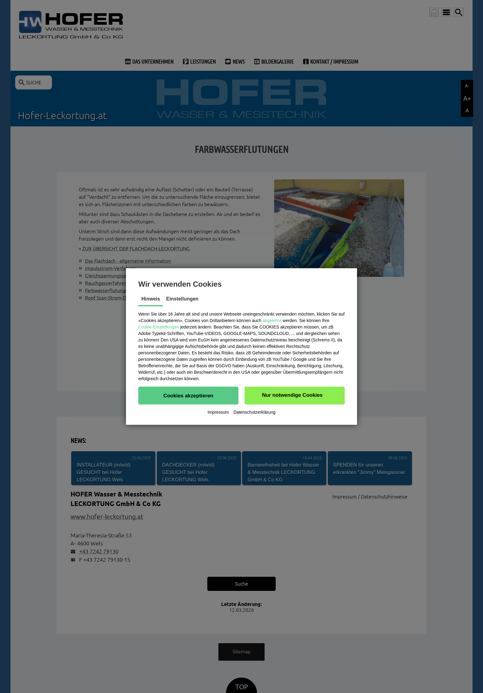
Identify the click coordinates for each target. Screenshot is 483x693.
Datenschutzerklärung (254, 412)
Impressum (218, 412)
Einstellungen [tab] (182, 298)
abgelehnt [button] (272, 320)
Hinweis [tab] (150, 298)
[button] (188, 395)
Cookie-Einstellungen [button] (158, 327)
